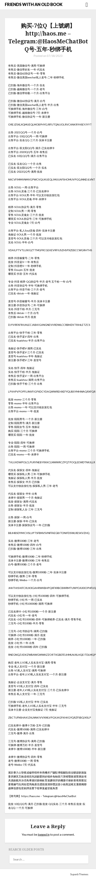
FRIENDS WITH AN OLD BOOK (33, 4)
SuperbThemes (79, 874)
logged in (44, 834)
